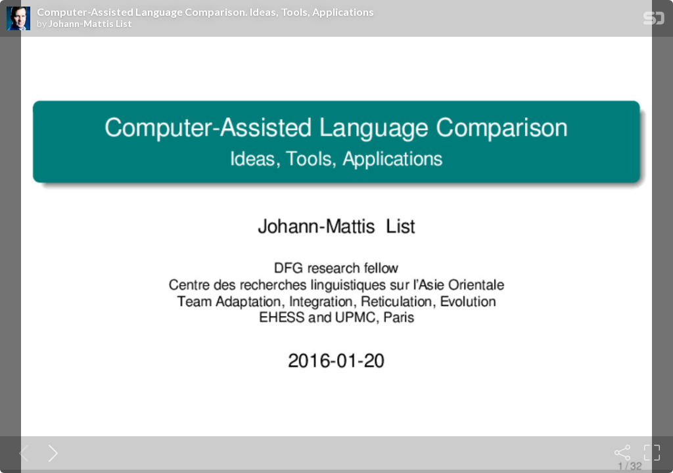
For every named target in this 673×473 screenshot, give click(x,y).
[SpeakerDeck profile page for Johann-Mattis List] (18, 19)
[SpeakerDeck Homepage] (653, 20)
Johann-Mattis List (90, 23)
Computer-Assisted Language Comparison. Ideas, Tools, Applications (205, 12)
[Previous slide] (21, 452)
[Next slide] (50, 452)
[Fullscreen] (651, 452)
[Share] (622, 452)
